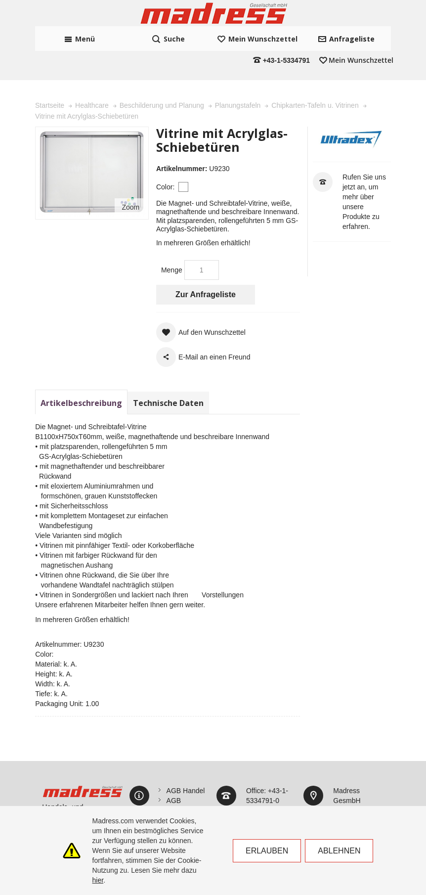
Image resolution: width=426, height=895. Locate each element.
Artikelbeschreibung (81, 369)
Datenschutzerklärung (200, 787)
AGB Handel (186, 757)
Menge (171, 237)
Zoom (130, 174)
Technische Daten (168, 369)
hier (98, 880)
